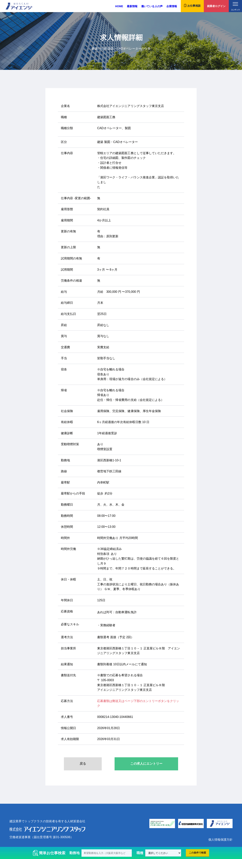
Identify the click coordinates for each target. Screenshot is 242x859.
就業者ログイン (216, 6)
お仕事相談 (192, 5)
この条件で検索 (197, 852)
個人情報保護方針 (220, 839)
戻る (83, 763)
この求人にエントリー (146, 763)
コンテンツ (235, 6)
